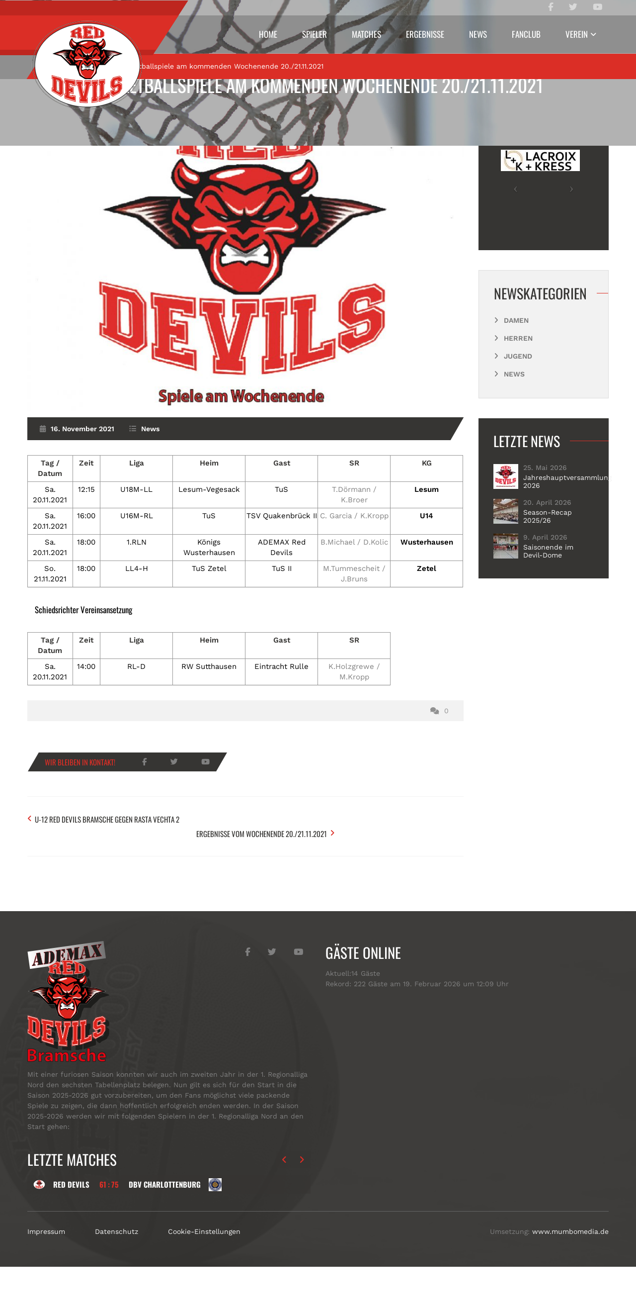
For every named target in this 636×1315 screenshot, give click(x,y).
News (478, 34)
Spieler (314, 34)
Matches (366, 34)
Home (268, 34)
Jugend (518, 423)
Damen (516, 387)
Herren (518, 405)
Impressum (46, 1280)
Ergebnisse (425, 34)
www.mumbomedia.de (570, 1280)
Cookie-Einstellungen (204, 1280)
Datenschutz (116, 1280)
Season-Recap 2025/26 (547, 583)
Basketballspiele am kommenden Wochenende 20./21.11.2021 (318, 84)
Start (56, 133)
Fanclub (526, 34)
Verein (576, 34)
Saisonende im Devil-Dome (548, 618)
